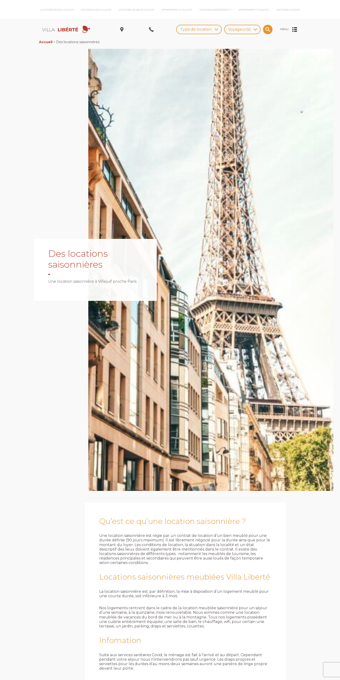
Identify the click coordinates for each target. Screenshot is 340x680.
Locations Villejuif (288, 9)
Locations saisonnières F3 (215, 9)
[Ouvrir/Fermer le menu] (288, 29)
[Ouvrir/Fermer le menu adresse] (122, 29)
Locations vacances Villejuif (136, 9)
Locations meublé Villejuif (57, 9)
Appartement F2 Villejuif (177, 9)
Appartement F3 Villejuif (253, 9)
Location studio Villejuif (96, 9)
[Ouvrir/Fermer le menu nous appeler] (151, 29)
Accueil (45, 42)
